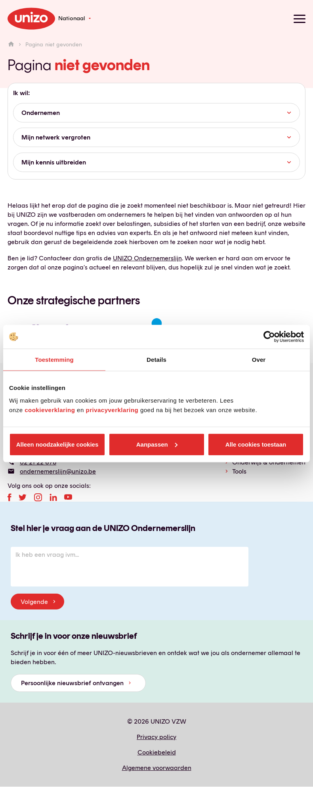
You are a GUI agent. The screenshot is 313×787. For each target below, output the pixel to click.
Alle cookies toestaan (255, 444)
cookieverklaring (50, 409)
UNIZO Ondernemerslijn (147, 258)
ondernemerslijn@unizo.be (58, 471)
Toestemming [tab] (54, 359)
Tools (239, 471)
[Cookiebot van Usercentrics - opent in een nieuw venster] (269, 337)
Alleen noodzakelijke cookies (57, 444)
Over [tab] (259, 359)
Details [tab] (156, 359)
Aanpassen (156, 444)
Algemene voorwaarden (156, 768)
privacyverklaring (112, 409)
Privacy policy (156, 737)
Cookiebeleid (156, 752)
